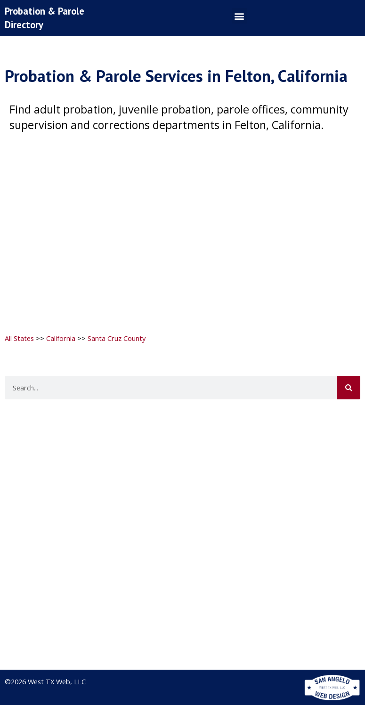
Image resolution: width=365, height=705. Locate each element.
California (60, 338)
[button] (239, 16)
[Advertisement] (181, 227)
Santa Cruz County (117, 338)
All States (19, 338)
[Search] (348, 387)
